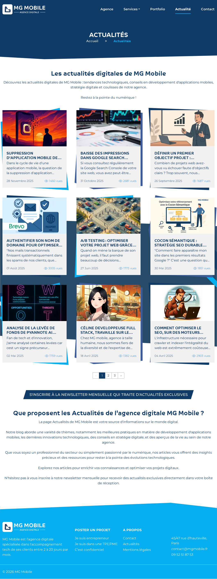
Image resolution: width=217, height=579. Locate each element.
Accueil (92, 41)
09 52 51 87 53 (182, 555)
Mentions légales (137, 550)
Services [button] (130, 9)
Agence (106, 9)
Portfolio (157, 9)
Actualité (183, 9)
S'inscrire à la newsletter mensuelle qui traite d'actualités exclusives (109, 394)
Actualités (131, 544)
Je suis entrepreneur (92, 538)
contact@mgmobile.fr (189, 549)
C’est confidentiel (89, 550)
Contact (208, 9)
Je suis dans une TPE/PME (96, 544)
